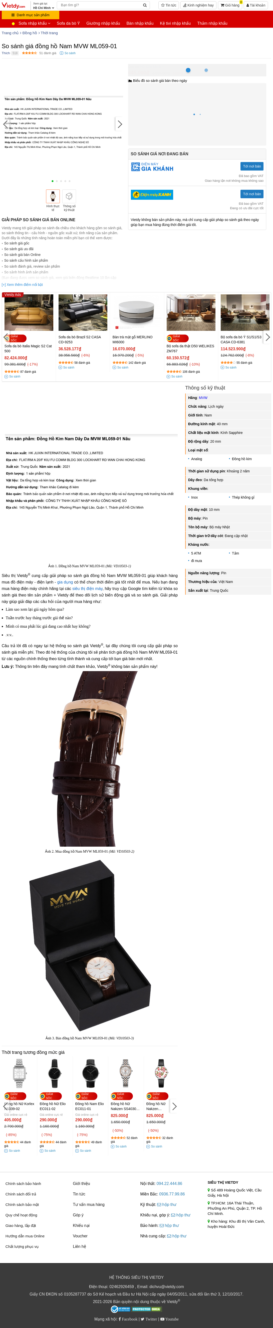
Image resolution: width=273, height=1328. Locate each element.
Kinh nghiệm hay (198, 5)
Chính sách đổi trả (21, 1194)
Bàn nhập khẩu (139, 23)
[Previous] (5, 124)
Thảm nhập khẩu (212, 23)
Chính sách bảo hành (23, 1183)
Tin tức (168, 5)
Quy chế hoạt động (21, 1215)
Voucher (80, 1236)
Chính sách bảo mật (22, 1204)
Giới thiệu (81, 1183)
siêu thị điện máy (87, 588)
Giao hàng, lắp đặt (21, 1225)
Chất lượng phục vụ (22, 1246)
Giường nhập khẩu (103, 23)
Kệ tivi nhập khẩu (175, 23)
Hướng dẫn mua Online (25, 1236)
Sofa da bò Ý (68, 23)
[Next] (119, 124)
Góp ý (78, 1215)
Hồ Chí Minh (150, 66)
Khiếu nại (81, 1225)
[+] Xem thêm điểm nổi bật (22, 285)
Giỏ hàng (231, 4)
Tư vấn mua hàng (89, 1204)
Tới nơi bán (252, 166)
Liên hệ (79, 1246)
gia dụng (65, 582)
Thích (6, 53)
